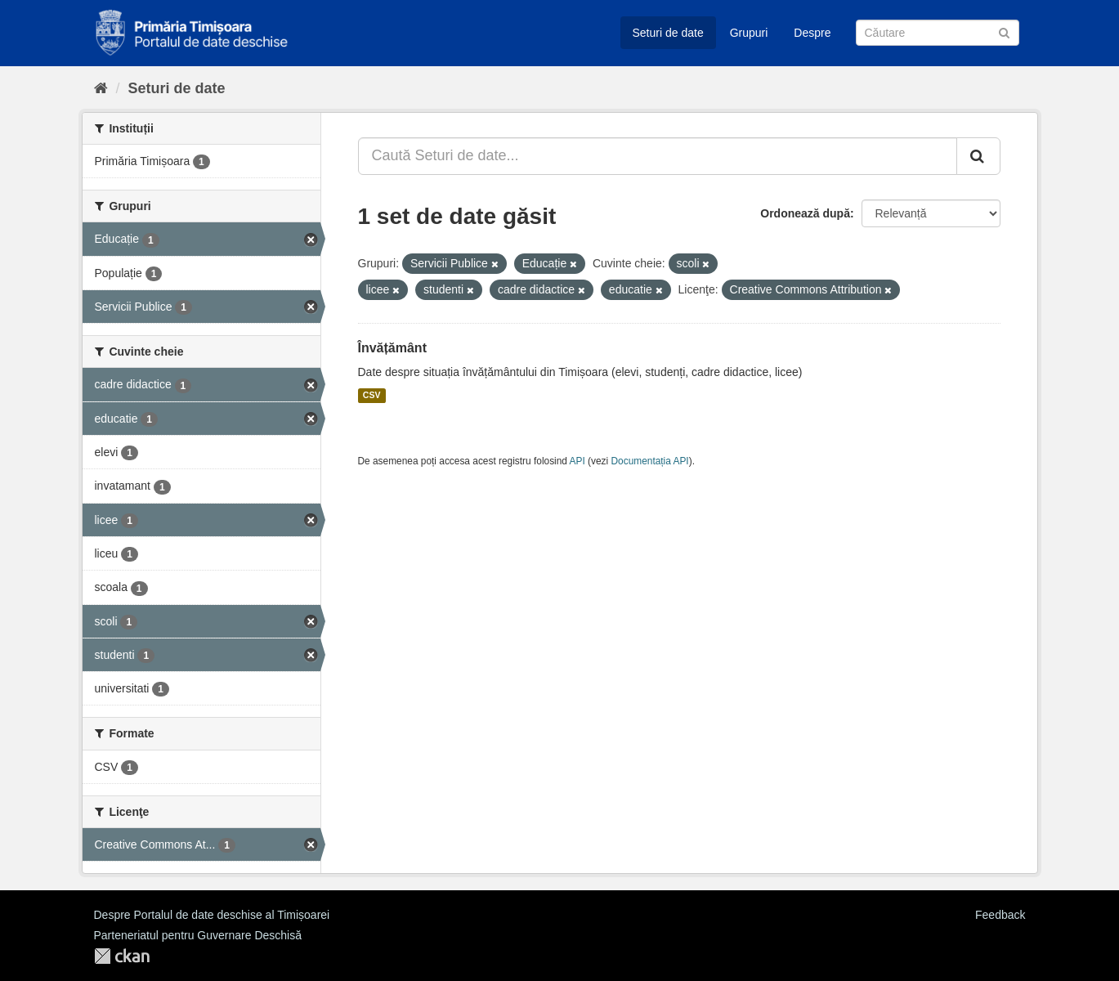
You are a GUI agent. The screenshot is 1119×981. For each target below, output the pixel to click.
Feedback (1000, 914)
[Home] (101, 88)
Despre (812, 32)
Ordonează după (805, 213)
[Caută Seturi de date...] (657, 156)
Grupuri (749, 32)
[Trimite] (1004, 31)
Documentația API (650, 461)
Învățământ (392, 348)
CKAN (122, 956)
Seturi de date (668, 32)
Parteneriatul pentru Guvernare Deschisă (198, 935)
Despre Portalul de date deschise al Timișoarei (212, 914)
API (577, 461)
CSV (372, 396)
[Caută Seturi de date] (937, 33)
